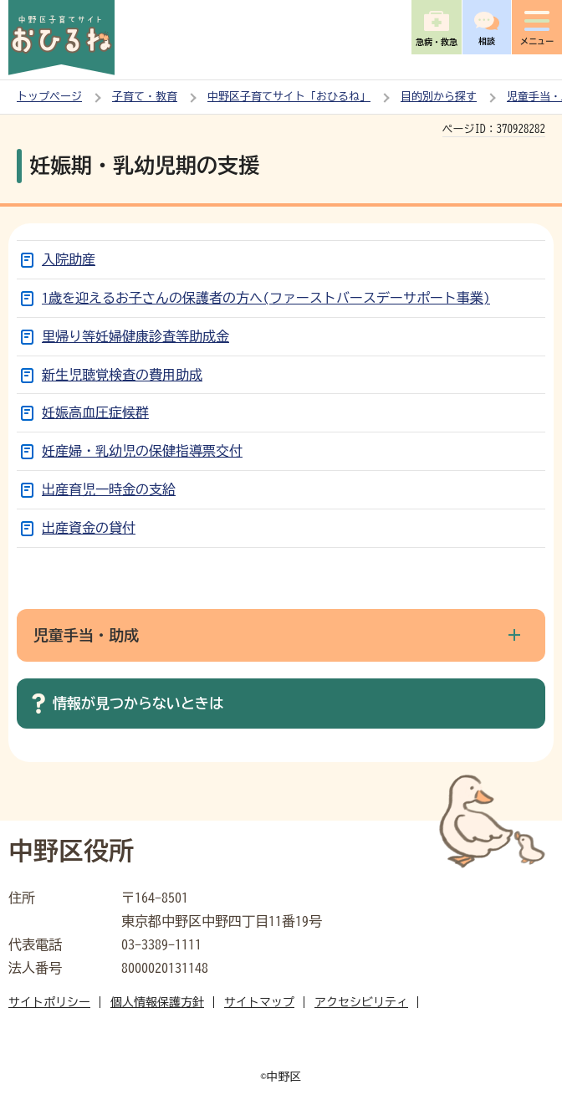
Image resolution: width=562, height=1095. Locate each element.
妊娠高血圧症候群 (95, 412)
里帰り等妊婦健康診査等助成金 (135, 336)
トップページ (49, 96)
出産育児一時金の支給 (109, 489)
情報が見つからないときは (138, 703)
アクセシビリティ (361, 1002)
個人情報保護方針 (157, 1002)
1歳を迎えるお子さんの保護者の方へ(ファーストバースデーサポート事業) (266, 297)
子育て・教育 (144, 96)
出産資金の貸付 (88, 528)
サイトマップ (259, 1002)
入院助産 (68, 259)
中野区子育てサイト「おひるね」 (288, 96)
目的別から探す (439, 96)
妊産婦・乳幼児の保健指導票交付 (142, 451)
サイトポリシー (49, 1002)
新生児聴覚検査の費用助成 (122, 374)
